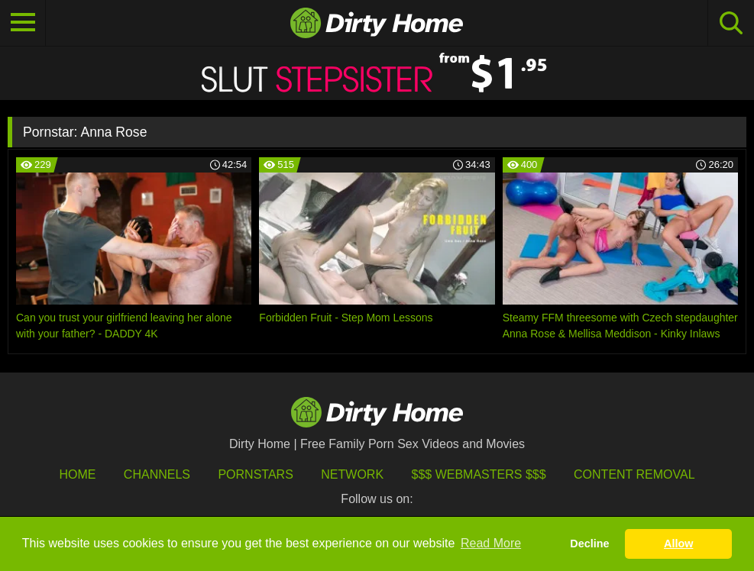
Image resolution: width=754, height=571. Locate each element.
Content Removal (634, 474)
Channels (157, 474)
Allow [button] (678, 543)
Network (352, 474)
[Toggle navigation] (23, 23)
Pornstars (255, 474)
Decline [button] (589, 543)
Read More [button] (491, 543)
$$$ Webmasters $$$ (479, 474)
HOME (77, 474)
